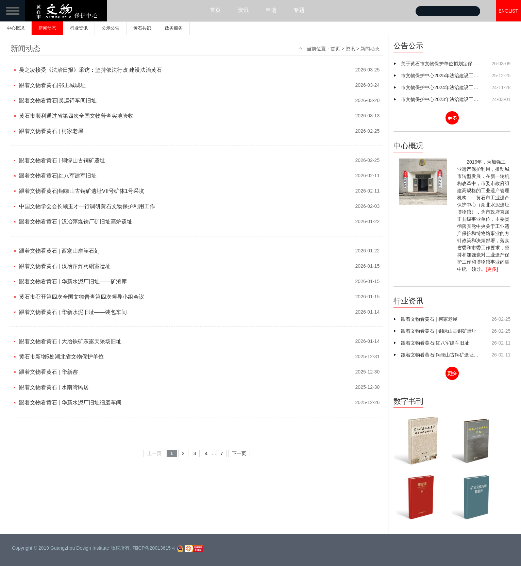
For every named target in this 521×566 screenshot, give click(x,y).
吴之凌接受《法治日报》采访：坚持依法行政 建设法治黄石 (90, 70)
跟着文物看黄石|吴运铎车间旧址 (58, 100)
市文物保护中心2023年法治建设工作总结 (441, 99)
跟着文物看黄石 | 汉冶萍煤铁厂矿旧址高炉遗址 (75, 221)
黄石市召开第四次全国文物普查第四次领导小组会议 (81, 297)
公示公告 (110, 28)
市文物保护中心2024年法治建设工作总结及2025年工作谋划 (441, 87)
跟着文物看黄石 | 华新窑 (48, 372)
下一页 (239, 453)
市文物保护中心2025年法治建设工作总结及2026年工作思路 (441, 75)
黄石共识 (142, 28)
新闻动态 (47, 28)
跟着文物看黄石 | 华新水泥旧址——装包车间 (73, 312)
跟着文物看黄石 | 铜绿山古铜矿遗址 (62, 160)
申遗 (271, 10)
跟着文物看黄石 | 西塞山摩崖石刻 (59, 251)
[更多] (492, 269)
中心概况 (15, 28)
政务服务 (174, 28)
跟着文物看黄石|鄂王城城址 (52, 85)
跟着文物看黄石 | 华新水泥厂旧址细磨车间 (70, 402)
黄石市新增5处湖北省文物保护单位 (61, 357)
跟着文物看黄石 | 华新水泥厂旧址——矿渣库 (73, 281)
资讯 (243, 10)
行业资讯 (79, 28)
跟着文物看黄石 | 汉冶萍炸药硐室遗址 (65, 266)
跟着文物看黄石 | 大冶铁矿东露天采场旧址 (70, 341)
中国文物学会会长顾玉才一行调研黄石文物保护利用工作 (87, 206)
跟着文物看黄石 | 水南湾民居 (54, 387)
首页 (215, 10)
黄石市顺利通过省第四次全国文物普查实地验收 (76, 116)
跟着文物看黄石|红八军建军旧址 (58, 176)
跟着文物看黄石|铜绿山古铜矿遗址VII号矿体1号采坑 (82, 191)
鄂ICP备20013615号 (154, 548)
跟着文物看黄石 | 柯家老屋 (51, 131)
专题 (298, 10)
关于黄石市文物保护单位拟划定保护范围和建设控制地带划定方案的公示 (441, 63)
